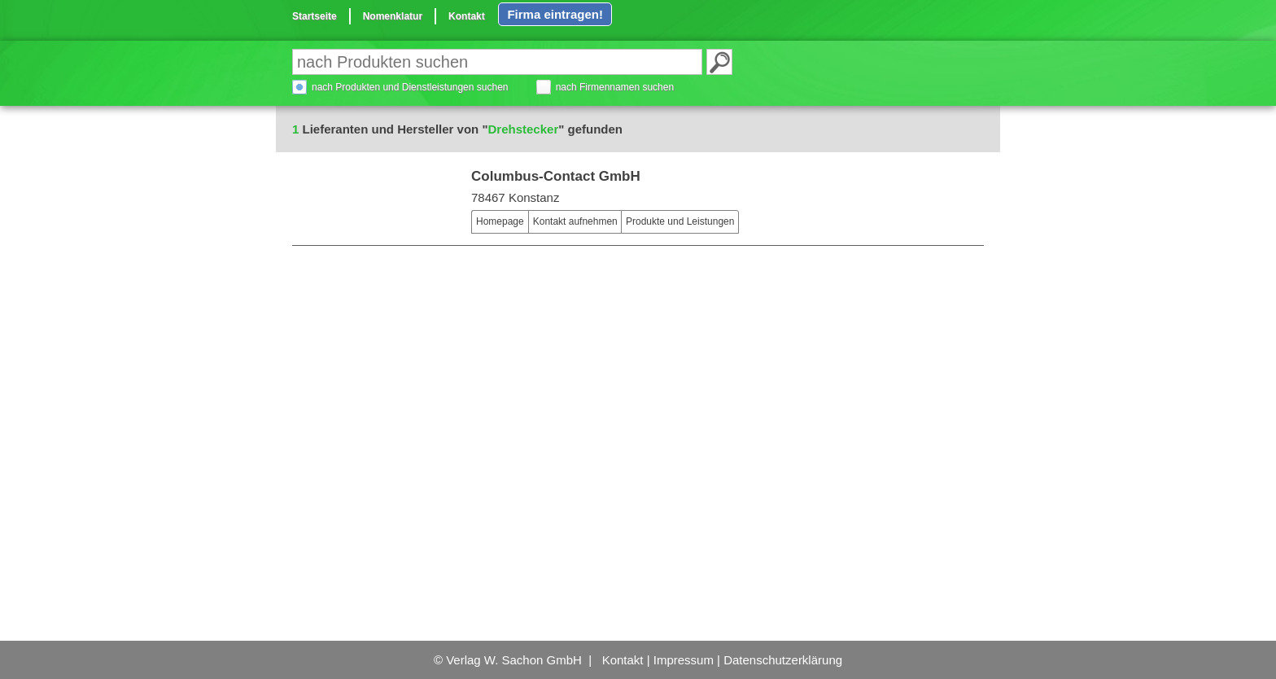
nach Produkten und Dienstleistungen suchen (410, 87)
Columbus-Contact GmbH (555, 176)
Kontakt (466, 16)
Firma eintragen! (555, 14)
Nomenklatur (392, 16)
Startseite (314, 16)
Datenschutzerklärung (782, 660)
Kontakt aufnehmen (575, 221)
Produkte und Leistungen (680, 221)
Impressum (683, 660)
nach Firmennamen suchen (615, 87)
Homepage (500, 221)
